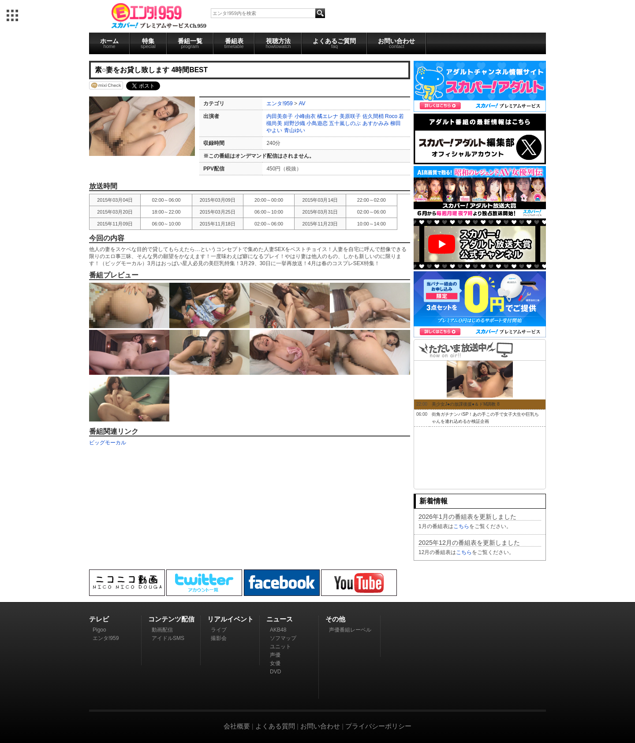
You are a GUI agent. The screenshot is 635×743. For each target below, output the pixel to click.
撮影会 (219, 638)
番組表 (234, 43)
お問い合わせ (396, 43)
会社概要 (237, 726)
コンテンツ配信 (171, 619)
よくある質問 (275, 726)
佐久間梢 (373, 116)
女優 (275, 663)
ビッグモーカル (107, 443)
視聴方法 (278, 43)
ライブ (219, 630)
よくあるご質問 (334, 43)
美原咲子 (350, 116)
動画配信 (162, 630)
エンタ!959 (279, 103)
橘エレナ (327, 116)
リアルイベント (230, 619)
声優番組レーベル (350, 630)
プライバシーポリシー (378, 726)
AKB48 (278, 630)
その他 (335, 619)
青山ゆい (294, 130)
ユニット (280, 646)
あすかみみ (375, 123)
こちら (461, 526)
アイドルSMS (168, 638)
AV (302, 103)
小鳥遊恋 (317, 123)
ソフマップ (283, 638)
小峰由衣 (305, 116)
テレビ (99, 619)
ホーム (109, 43)
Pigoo (99, 630)
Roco (391, 116)
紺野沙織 (294, 123)
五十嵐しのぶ (345, 123)
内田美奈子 (279, 116)
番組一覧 (190, 43)
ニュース (279, 619)
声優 (275, 655)
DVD (275, 672)
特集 (148, 43)
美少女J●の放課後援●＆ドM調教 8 (466, 404)
